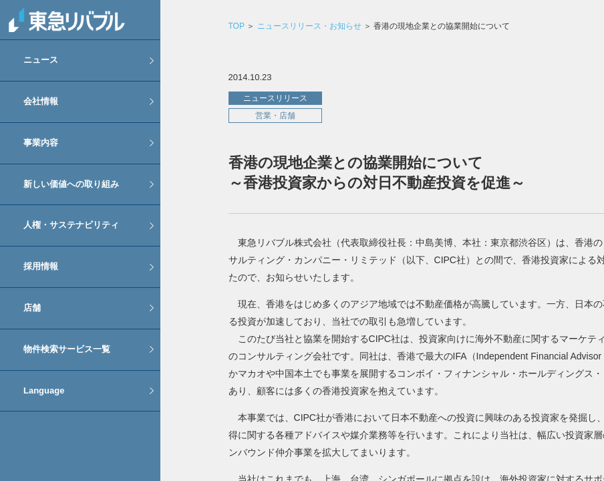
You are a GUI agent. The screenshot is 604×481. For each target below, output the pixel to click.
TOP (236, 26)
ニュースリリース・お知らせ (309, 26)
